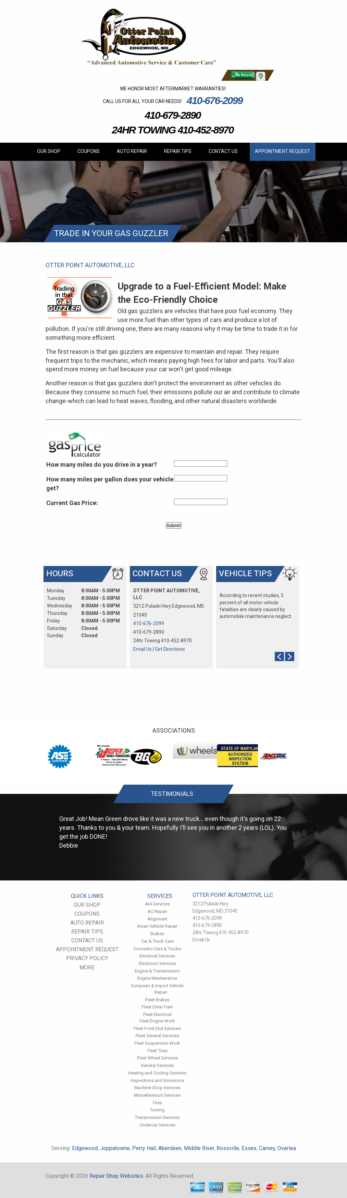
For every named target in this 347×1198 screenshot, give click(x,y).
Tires (157, 1102)
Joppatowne (115, 1148)
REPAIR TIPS (177, 151)
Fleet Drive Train (157, 1006)
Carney (267, 1148)
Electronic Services (157, 963)
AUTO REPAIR (132, 151)
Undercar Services (157, 1125)
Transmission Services (157, 1117)
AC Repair (157, 911)
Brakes (157, 933)
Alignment (157, 919)
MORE (87, 967)
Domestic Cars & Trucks (157, 948)
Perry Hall (144, 1148)
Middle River (199, 1148)
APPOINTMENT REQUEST (282, 151)
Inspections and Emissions (157, 1080)
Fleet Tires (157, 1050)
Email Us (142, 649)
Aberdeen (170, 1148)
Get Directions (170, 649)
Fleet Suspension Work (157, 1043)
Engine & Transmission (157, 971)
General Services (157, 1065)
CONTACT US (223, 151)
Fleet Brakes (157, 999)
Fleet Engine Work (157, 1020)
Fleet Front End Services (157, 1028)
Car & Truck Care (157, 941)
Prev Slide (279, 656)
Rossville (227, 1148)
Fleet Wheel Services (157, 1057)
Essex (249, 1148)
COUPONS (88, 151)
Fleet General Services (157, 1035)
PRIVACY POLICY (87, 958)
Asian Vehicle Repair (157, 926)
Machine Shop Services (157, 1087)
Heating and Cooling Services (157, 1072)
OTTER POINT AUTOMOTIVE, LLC (90, 265)
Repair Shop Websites (116, 1176)
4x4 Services (157, 903)
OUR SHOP (48, 151)
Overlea (286, 1148)
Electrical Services (157, 955)
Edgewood (85, 1148)
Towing (157, 1109)
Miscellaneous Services (157, 1095)
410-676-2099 (215, 100)
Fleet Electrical (157, 1014)
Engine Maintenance (157, 978)
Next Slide (289, 656)
